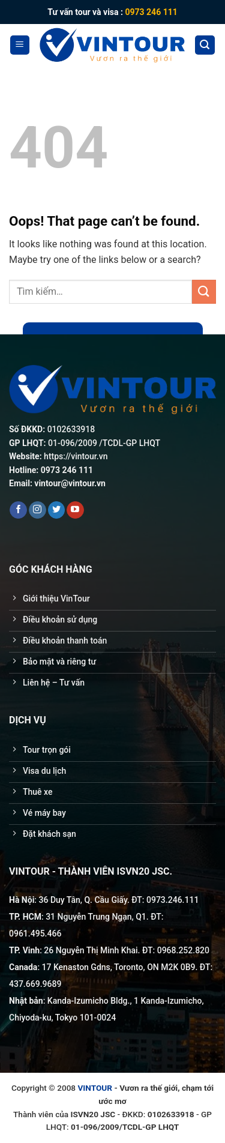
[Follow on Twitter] (56, 510)
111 (191, 900)
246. (176, 900)
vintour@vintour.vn (70, 483)
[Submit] (204, 291)
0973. (157, 900)
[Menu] (20, 45)
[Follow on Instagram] (37, 510)
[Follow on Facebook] (18, 510)
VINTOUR (94, 1088)
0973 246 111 (151, 12)
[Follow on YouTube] (75, 510)
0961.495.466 (35, 933)
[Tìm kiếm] (205, 45)
